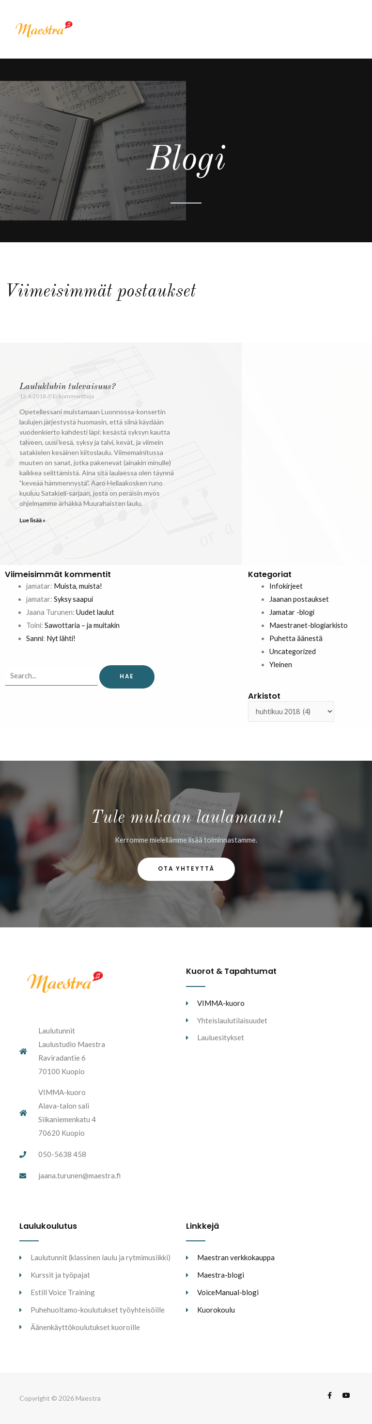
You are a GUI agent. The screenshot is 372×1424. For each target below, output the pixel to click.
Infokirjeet (286, 586)
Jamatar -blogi (291, 612)
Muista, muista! (78, 586)
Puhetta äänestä (296, 638)
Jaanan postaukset (299, 599)
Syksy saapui (73, 599)
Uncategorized (292, 651)
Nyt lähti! (61, 638)
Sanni (34, 638)
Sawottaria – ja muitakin (82, 625)
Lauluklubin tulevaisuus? (67, 386)
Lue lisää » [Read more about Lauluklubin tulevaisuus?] (32, 520)
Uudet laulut (95, 612)
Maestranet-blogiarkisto (308, 625)
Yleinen (280, 664)
